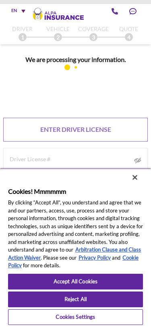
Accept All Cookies (75, 281)
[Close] (134, 177)
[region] (75, 247)
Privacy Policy (95, 257)
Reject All (75, 299)
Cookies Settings (75, 317)
